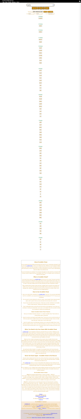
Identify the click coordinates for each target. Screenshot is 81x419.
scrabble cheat (29, 265)
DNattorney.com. (54, 413)
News (53, 417)
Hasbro (39, 408)
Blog (3, 2)
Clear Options (50, 11)
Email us (40, 394)
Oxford (17, 2)
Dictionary (14, 2)
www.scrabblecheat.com (47, 414)
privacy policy (40, 397)
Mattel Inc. (39, 406)
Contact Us (41, 399)
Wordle (9, 2)
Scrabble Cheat (49, 417)
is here (47, 398)
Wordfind (43, 417)
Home (6, 2)
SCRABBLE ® (27, 404)
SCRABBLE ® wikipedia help (40, 396)
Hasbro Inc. (41, 405)
